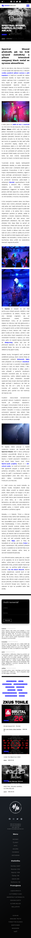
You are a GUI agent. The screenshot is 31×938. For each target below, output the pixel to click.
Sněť (15, 931)
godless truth (15, 918)
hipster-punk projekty (9, 463)
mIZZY (3, 38)
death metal (11, 690)
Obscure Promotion (11, 695)
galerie (15, 849)
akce (15, 845)
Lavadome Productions (20, 684)
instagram (15, 855)
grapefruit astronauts (15, 897)
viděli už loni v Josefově (20, 124)
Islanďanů (25, 361)
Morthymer (15, 925)
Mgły (13, 540)
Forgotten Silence (16, 922)
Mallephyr (16, 907)
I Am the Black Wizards (15, 569)
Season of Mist (7, 684)
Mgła (27, 359)
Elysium (15, 915)
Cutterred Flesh (15, 894)
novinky (15, 839)
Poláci (25, 543)
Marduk (11, 182)
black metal (20, 687)
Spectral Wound (11, 681)
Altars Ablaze (10, 687)
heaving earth (15, 900)
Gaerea (21, 681)
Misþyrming (8, 342)
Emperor (22, 695)
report (20, 690)
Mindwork (15, 928)
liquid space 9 (15, 890)
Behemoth (20, 359)
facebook (15, 852)
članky (15, 842)
